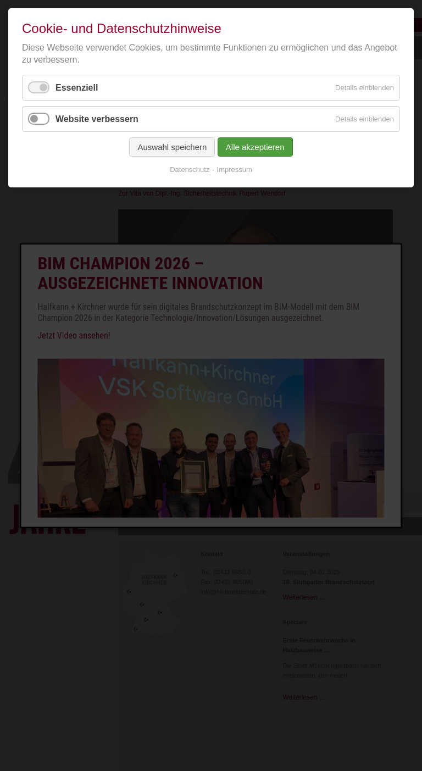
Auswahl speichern (172, 147)
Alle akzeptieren (255, 147)
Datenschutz (189, 169)
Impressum (234, 169)
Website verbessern (96, 119)
